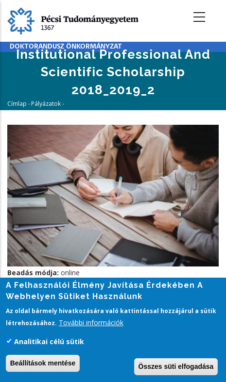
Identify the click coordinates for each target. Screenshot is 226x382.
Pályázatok (46, 104)
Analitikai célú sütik (49, 343)
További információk (91, 324)
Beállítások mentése (43, 364)
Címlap (17, 104)
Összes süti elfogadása (176, 367)
